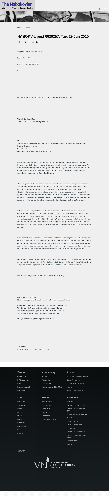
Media (19, 416)
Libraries (20, 412)
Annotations (46, 405)
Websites (70, 444)
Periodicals (21, 423)
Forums (44, 376)
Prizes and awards (24, 387)
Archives (70, 402)
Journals (70, 418)
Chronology (21, 405)
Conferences (21, 376)
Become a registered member (77, 376)
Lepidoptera (46, 416)
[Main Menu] (102, 9)
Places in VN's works (49, 419)
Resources (73, 397)
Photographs (21, 426)
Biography (21, 402)
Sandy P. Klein (28, 58)
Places (19, 430)
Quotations (71, 428)
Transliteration (72, 441)
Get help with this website (76, 383)
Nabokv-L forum (47, 383)
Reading (20, 433)
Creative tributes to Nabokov (77, 414)
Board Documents (73, 380)
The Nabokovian (17, 4)
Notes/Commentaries (74, 425)
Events (21, 372)
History (69, 387)
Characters (46, 409)
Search (21, 450)
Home (19, 27)
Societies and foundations (76, 432)
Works (45, 397)
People (19, 419)
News (28, 27)
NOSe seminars (23, 380)
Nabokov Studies (73, 421)
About (70, 372)
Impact (19, 409)
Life (19, 397)
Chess (44, 412)
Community (48, 372)
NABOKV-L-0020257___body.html (29, 349)
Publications (21, 390)
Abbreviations (47, 402)
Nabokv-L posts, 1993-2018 (52, 387)
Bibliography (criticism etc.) (76, 405)
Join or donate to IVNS (75, 390)
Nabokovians (46, 380)
